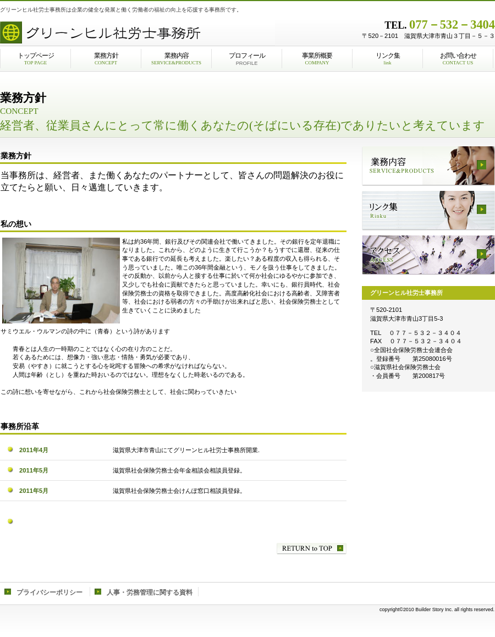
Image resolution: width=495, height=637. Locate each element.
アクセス (428, 255)
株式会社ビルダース (137, 30)
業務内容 (428, 166)
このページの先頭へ (311, 548)
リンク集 (428, 210)
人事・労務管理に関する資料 (150, 592)
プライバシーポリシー (49, 592)
